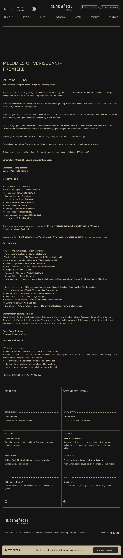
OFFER (18, 533)
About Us (9, 533)
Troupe (73, 533)
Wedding (64, 533)
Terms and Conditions (33, 533)
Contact (82, 533)
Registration (87, 7)
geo (8, 9)
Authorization (108, 7)
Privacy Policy (51, 533)
